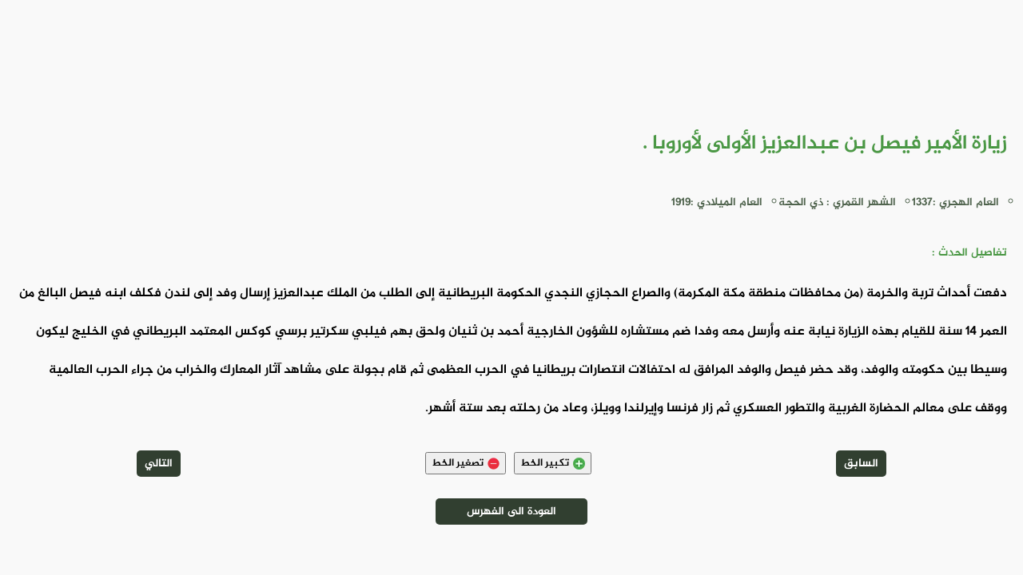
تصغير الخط (466, 463)
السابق (861, 463)
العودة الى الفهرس (511, 511)
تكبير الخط (552, 463)
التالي (159, 463)
